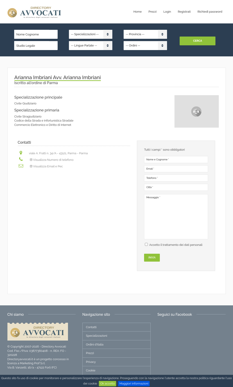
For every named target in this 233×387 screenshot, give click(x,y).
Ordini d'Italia (94, 344)
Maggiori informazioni (133, 383)
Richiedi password (209, 11)
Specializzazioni (96, 335)
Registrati (184, 11)
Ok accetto (107, 383)
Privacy (91, 362)
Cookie (90, 370)
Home (137, 11)
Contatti (91, 327)
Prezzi (153, 11)
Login (167, 11)
